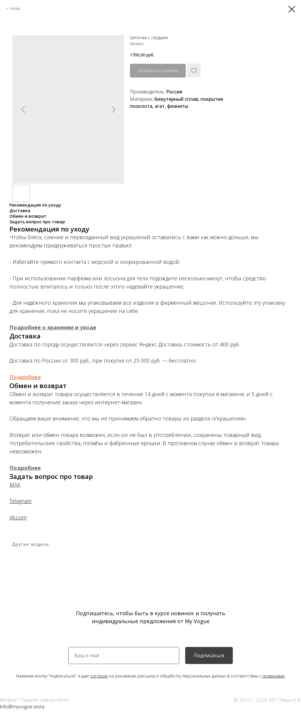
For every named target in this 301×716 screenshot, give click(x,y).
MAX (14, 484)
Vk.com (17, 517)
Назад (15, 8)
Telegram (20, 500)
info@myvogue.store (22, 706)
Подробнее (25, 376)
